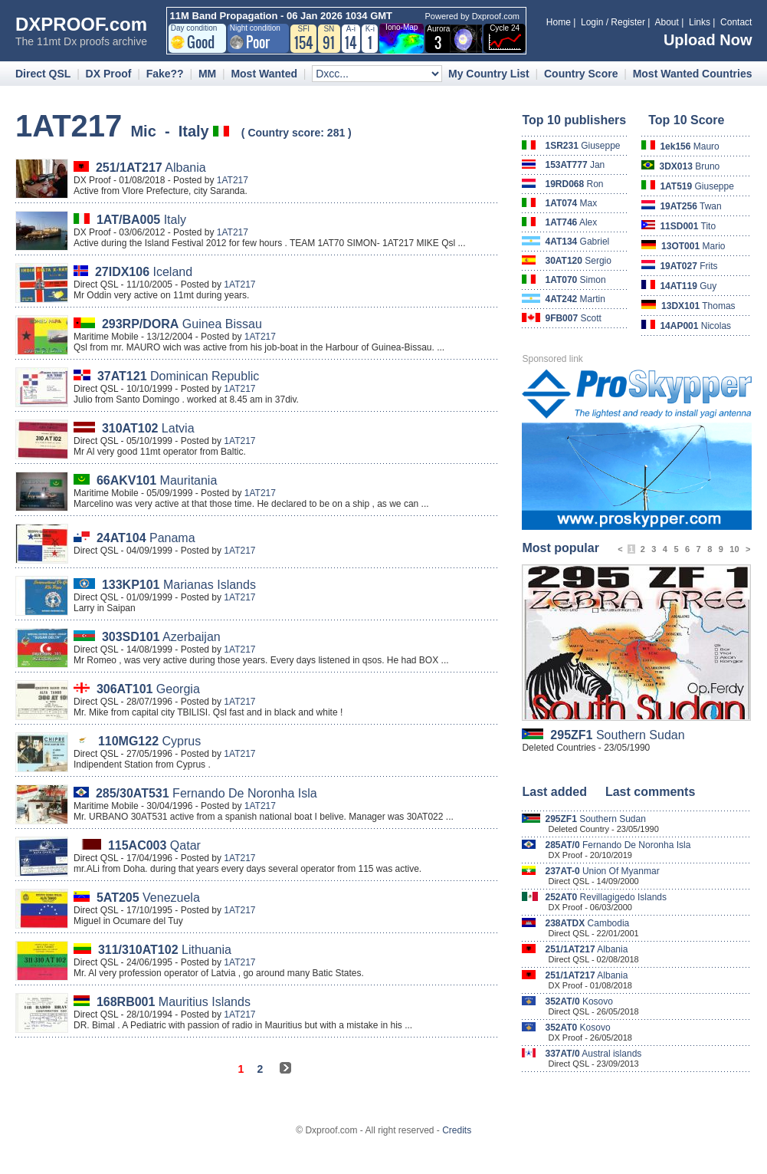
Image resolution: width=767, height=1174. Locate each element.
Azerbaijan (161, 636)
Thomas (698, 306)
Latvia (148, 428)
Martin (575, 299)
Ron (574, 184)
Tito (688, 226)
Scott (573, 318)
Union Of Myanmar (602, 871)
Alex (571, 222)
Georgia (148, 689)
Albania (151, 167)
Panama (146, 537)
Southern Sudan (617, 735)
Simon (575, 280)
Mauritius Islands (174, 1001)
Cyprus (149, 741)
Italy (141, 219)
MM (207, 73)
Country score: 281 (296, 133)
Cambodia (587, 923)
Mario (693, 246)
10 (734, 549)
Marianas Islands (179, 584)
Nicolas (695, 326)
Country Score (581, 73)
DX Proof (109, 73)
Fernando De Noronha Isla (206, 793)
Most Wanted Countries (692, 73)
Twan (690, 206)
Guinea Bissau (182, 323)
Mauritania (157, 480)
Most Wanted (264, 73)
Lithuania (164, 949)
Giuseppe (582, 145)
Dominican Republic (178, 376)
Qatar (154, 845)
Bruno (690, 166)
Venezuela (148, 897)
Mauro (689, 146)
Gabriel (577, 241)
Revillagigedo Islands (606, 897)
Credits (456, 1130)
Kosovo (579, 1001)
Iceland (143, 271)
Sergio (578, 260)
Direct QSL (42, 73)
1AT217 (232, 180)
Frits (688, 266)
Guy (688, 286)
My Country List (488, 73)
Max (571, 203)
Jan (575, 164)
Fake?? (165, 73)
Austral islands (593, 1053)
